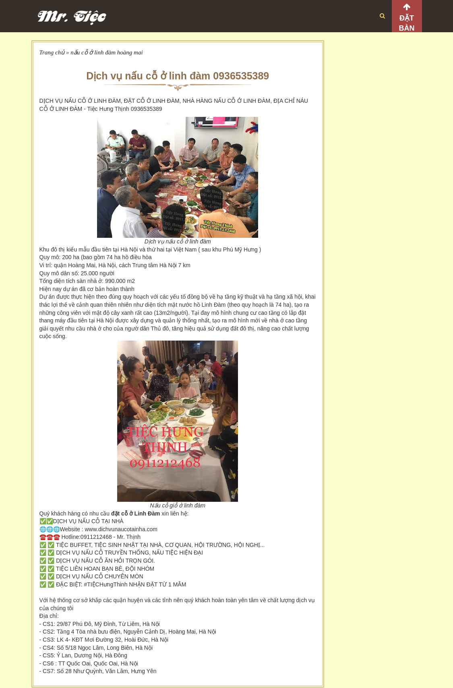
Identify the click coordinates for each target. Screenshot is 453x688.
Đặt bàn (407, 23)
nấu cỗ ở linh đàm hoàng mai (106, 52)
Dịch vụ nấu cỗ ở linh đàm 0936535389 (177, 75)
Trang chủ (52, 52)
